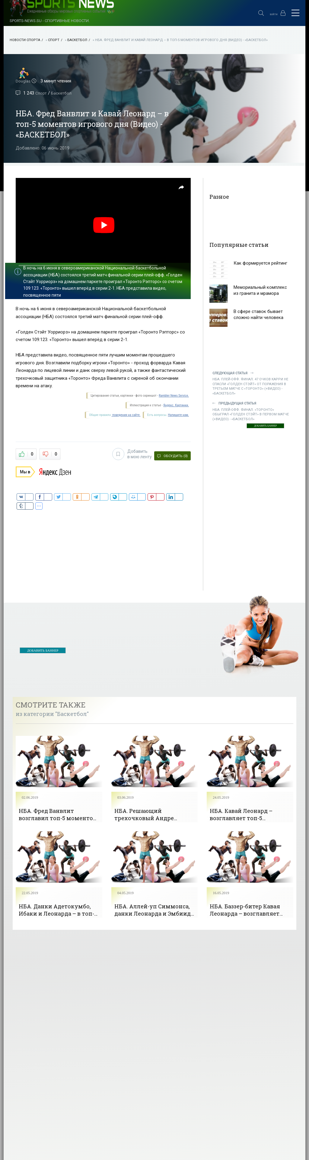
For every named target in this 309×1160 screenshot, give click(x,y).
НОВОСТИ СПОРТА (25, 40)
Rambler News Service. (174, 396)
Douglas (24, 81)
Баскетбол (77, 40)
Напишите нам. (178, 415)
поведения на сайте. (125, 415)
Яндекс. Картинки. (176, 405)
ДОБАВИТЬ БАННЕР (265, 425)
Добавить (128, 453)
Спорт (53, 40)
